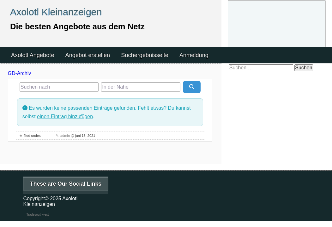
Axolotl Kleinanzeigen (56, 11)
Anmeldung (193, 55)
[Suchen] (192, 87)
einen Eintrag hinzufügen (65, 116)
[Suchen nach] (59, 87)
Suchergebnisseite (144, 55)
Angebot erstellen (87, 55)
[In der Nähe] (140, 87)
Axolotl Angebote (32, 55)
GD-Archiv (19, 73)
